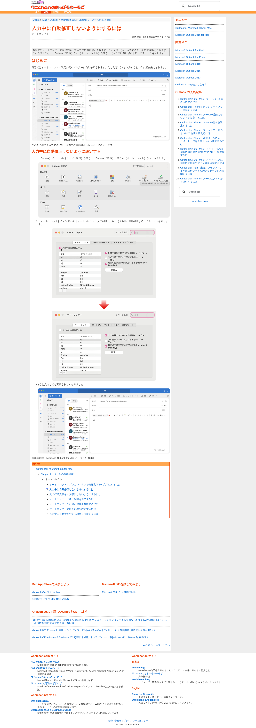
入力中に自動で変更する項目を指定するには (73, 513)
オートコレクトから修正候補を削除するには (73, 504)
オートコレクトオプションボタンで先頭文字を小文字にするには (84, 484)
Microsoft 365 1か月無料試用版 (119, 592)
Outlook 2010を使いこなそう (191, 84)
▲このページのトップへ (156, 644)
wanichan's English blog (145, 700)
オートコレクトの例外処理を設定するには (72, 509)
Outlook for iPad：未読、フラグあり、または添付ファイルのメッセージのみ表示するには (202, 170)
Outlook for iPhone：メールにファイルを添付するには (201, 180)
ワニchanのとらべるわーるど (147, 673)
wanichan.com (200, 201)
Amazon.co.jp (41, 611)
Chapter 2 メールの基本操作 (57, 474)
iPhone (68, 12)
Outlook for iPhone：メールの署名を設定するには (201, 124)
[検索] (199, 6)
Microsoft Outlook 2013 (187, 77)
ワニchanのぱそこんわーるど (46, 668)
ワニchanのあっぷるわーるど (46, 677)
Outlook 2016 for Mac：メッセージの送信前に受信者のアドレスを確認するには (202, 161)
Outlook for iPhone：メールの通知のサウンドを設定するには (201, 116)
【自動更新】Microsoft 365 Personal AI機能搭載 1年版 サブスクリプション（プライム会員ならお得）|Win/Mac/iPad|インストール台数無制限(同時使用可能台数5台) (100, 621)
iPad (56, 12)
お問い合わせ (114, 720)
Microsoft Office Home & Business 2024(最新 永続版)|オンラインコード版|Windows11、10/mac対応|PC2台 (90, 637)
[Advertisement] (101, 555)
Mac (46, 12)
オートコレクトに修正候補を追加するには (72, 499)
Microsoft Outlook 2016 (187, 70)
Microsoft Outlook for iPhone (190, 57)
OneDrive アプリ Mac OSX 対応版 (50, 599)
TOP (36, 12)
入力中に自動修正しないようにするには (77, 28)
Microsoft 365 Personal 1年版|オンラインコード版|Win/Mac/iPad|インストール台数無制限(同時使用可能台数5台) (93, 630)
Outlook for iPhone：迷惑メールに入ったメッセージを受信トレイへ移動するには (202, 141)
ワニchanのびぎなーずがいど (46, 683)
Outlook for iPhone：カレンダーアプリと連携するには (201, 108)
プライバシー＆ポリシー (135, 720)
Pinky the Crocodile (143, 694)
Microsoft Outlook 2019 (187, 64)
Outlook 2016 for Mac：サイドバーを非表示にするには (201, 100)
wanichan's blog (141, 679)
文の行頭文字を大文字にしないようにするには (75, 494)
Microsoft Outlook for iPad (189, 50)
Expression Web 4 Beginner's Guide (51, 710)
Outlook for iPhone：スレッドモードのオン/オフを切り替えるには (201, 132)
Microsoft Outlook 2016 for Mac (192, 34)
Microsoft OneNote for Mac (46, 592)
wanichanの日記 (39, 701)
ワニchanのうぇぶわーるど (45, 661)
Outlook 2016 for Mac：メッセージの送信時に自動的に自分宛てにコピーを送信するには (202, 152)
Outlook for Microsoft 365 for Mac (54, 468)
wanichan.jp (138, 667)
